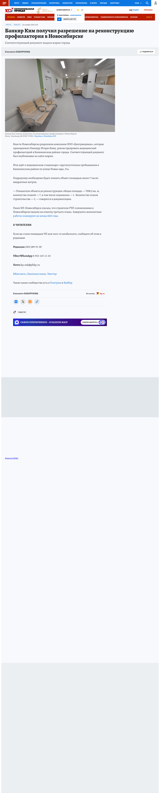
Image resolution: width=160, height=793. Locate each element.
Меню (3, 3)
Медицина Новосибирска (87, 17)
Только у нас (39, 17)
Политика (54, 3)
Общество (67, 3)
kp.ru (102, 293)
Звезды (103, 3)
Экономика (81, 3)
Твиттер (52, 274)
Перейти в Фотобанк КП (45, 136)
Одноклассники (36, 274)
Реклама (148, 10)
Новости (21, 17)
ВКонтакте (19, 274)
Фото (16, 3)
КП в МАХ (134, 17)
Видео (25, 3)
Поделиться (146, 51)
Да (59, 19)
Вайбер (68, 283)
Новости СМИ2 (11, 458)
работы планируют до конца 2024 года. (36, 216)
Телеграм (55, 283)
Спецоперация (38, 3)
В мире (93, 3)
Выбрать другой (70, 19)
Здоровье (114, 3)
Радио (136, 10)
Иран (29, 17)
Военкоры (51, 17)
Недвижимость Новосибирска (114, 17)
